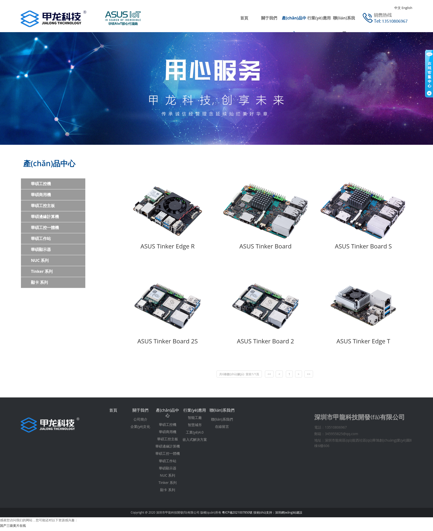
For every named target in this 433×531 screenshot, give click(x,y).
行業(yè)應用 (318, 18)
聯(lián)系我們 (222, 410)
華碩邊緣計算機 (45, 216)
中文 (397, 7)
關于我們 (269, 18)
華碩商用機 (41, 194)
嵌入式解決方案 (195, 439)
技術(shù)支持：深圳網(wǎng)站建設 (277, 512)
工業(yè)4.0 (195, 432)
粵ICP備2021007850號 (237, 512)
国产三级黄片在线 (13, 525)
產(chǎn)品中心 (167, 412)
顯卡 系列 (39, 282)
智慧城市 (195, 424)
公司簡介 (140, 419)
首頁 (244, 18)
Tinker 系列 (42, 271)
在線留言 (222, 426)
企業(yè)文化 (140, 426)
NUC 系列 (40, 260)
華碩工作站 (41, 238)
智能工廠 (195, 417)
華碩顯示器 (41, 249)
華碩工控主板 (43, 205)
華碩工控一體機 (45, 227)
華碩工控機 (41, 183)
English (407, 7)
